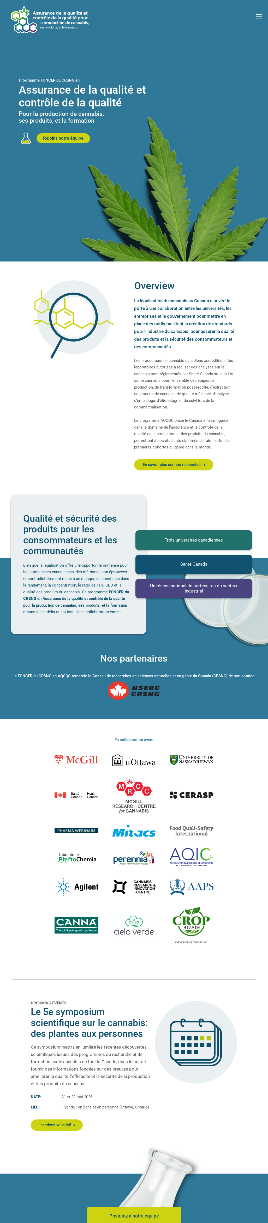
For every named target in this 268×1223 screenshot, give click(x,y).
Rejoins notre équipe (63, 138)
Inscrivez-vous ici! (57, 1125)
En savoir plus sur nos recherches (174, 464)
